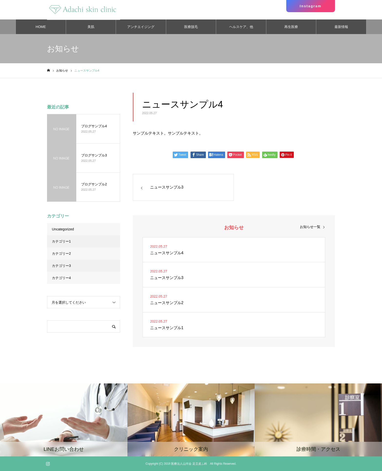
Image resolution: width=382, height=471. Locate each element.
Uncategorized (63, 229)
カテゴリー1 (61, 241)
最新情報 (341, 27)
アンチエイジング (140, 27)
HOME (41, 27)
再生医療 (291, 27)
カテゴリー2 (61, 253)
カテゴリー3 (61, 266)
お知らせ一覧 (310, 226)
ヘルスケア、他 (241, 27)
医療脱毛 (191, 27)
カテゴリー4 (61, 278)
